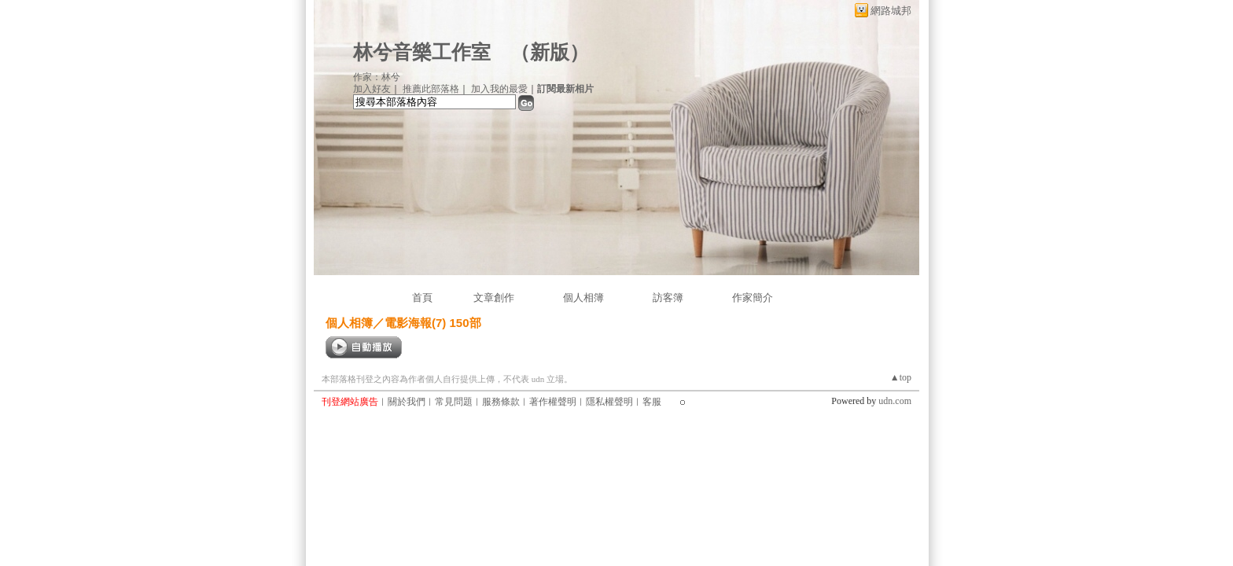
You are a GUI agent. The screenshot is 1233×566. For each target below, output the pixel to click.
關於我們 (406, 401)
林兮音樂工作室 (422, 52)
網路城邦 (890, 11)
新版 (549, 52)
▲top (900, 377)
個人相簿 (583, 297)
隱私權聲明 (609, 401)
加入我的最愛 (499, 88)
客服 (651, 401)
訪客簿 (668, 297)
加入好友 (372, 88)
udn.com (894, 400)
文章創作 (493, 297)
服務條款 (501, 401)
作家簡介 (752, 297)
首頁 (422, 297)
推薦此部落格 (431, 88)
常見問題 (454, 401)
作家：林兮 (376, 77)
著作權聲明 (552, 401)
